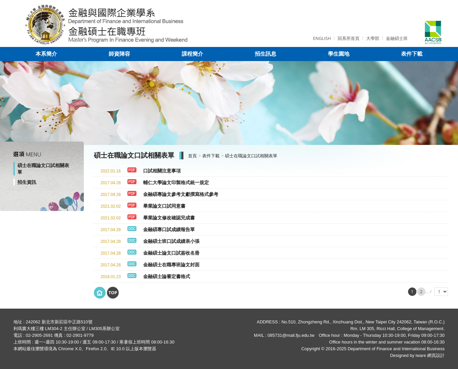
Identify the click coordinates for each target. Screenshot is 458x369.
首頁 (192, 155)
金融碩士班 (397, 38)
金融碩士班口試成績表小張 (171, 241)
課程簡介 (192, 54)
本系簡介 (46, 54)
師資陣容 (119, 54)
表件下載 (411, 54)
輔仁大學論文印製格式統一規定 (176, 182)
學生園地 (338, 54)
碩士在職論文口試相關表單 (43, 169)
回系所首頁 (348, 38)
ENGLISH (322, 38)
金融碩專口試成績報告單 (169, 229)
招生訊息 (265, 54)
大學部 (372, 38)
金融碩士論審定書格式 (166, 276)
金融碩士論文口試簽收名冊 (171, 253)
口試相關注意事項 (162, 170)
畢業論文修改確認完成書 (169, 217)
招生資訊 (26, 182)
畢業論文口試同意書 (164, 206)
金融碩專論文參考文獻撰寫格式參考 (180, 194)
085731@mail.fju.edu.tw (291, 335)
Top (112, 292)
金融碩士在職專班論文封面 (171, 264)
